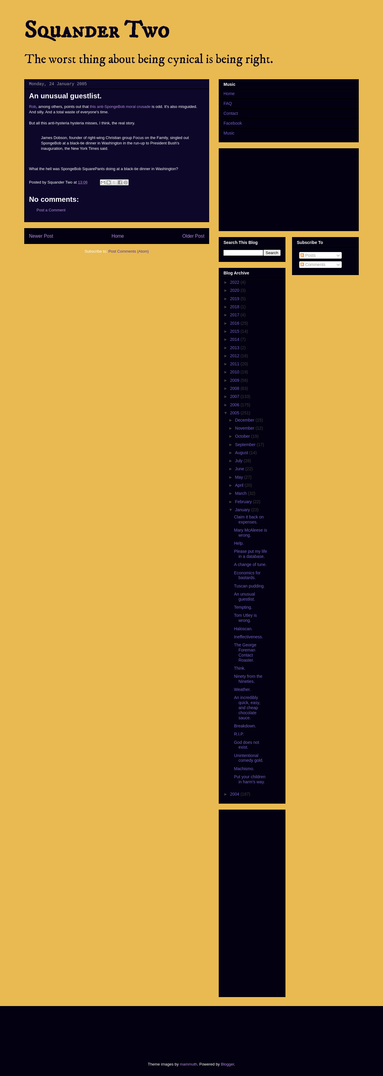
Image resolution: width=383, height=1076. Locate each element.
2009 (235, 380)
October (243, 436)
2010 (235, 372)
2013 (235, 347)
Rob (32, 106)
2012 (235, 355)
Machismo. (244, 768)
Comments (313, 264)
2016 (235, 323)
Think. (239, 668)
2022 (235, 282)
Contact (231, 113)
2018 (235, 306)
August (242, 452)
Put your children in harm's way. (249, 779)
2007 (235, 396)
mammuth (188, 1064)
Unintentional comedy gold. (248, 758)
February (244, 501)
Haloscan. (243, 628)
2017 (235, 314)
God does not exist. (246, 745)
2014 (235, 339)
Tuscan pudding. (249, 586)
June (240, 468)
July (239, 460)
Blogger (227, 1064)
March (241, 493)
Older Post (193, 236)
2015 (235, 331)
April (239, 485)
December (245, 420)
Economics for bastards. (247, 575)
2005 (235, 412)
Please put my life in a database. (250, 554)
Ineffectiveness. (248, 636)
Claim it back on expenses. (249, 519)
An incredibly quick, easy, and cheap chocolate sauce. (247, 707)
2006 (235, 404)
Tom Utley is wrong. (245, 618)
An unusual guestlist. (244, 597)
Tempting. (243, 607)
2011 (235, 363)
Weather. (242, 689)
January (243, 509)
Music (229, 133)
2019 (235, 298)
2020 (235, 290)
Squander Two (96, 30)
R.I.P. (239, 734)
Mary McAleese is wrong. (250, 533)
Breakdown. (245, 726)
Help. (239, 543)
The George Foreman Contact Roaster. (245, 652)
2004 (235, 794)
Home (118, 236)
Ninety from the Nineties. (248, 679)
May (239, 477)
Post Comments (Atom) (128, 251)
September (245, 444)
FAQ (228, 103)
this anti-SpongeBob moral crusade (120, 106)
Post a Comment (51, 210)
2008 (235, 388)
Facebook (233, 123)
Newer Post (41, 236)
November (245, 428)
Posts (308, 255)
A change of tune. (250, 564)
